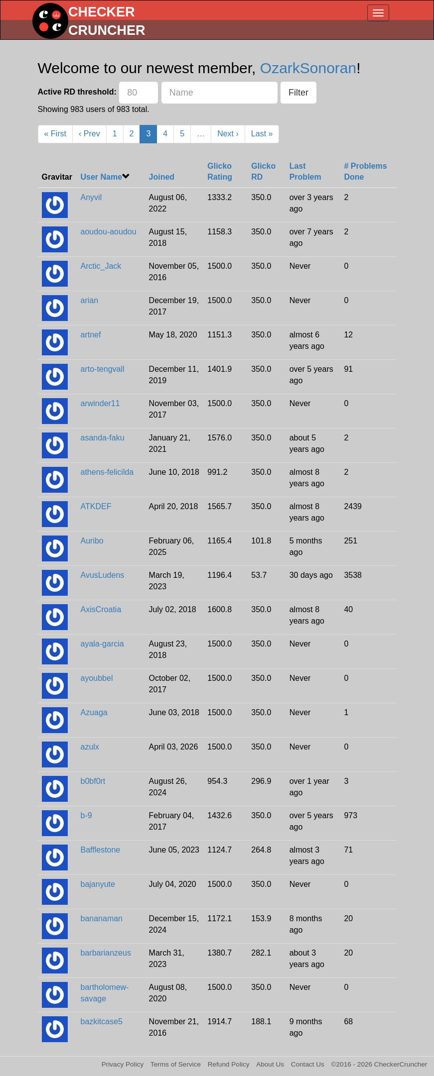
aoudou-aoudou (109, 231)
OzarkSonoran (308, 68)
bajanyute (98, 884)
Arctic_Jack (101, 266)
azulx (90, 747)
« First (55, 133)
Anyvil (91, 197)
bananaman (102, 918)
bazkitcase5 (102, 1021)
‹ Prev (89, 133)
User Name (102, 177)
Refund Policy (229, 1064)
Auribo (92, 541)
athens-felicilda (107, 472)
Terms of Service (175, 1064)
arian (90, 300)
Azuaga (94, 712)
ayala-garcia (102, 644)
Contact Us (307, 1064)
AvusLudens (103, 575)
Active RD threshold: (77, 92)
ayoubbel (97, 678)
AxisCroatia (101, 609)
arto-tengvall (103, 369)
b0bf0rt (93, 781)
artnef (91, 334)
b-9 (86, 815)
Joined (162, 177)
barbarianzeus (106, 953)
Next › (228, 133)
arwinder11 (100, 403)
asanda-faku (103, 437)
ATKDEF (96, 506)
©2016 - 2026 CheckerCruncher (379, 1064)
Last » (262, 133)
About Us (270, 1064)
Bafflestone (101, 850)
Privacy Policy (123, 1064)
